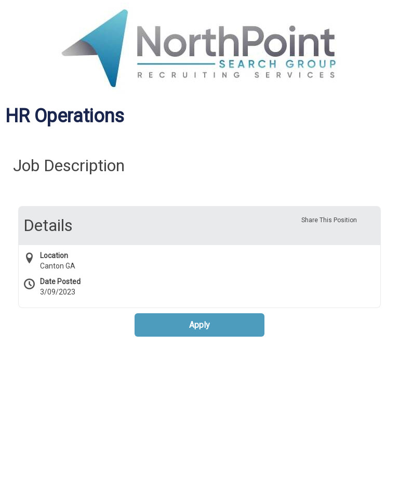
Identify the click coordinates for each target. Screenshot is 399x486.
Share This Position (329, 220)
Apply (199, 325)
